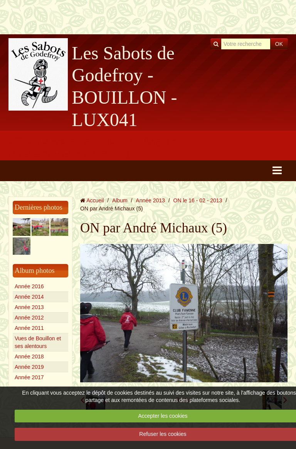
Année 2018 (29, 356)
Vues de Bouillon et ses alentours (38, 342)
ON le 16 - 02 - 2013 (197, 200)
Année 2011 (29, 328)
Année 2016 (29, 286)
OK (279, 44)
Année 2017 (29, 377)
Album (120, 200)
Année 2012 (29, 317)
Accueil (95, 200)
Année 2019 (29, 367)
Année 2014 (29, 297)
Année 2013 (29, 307)
